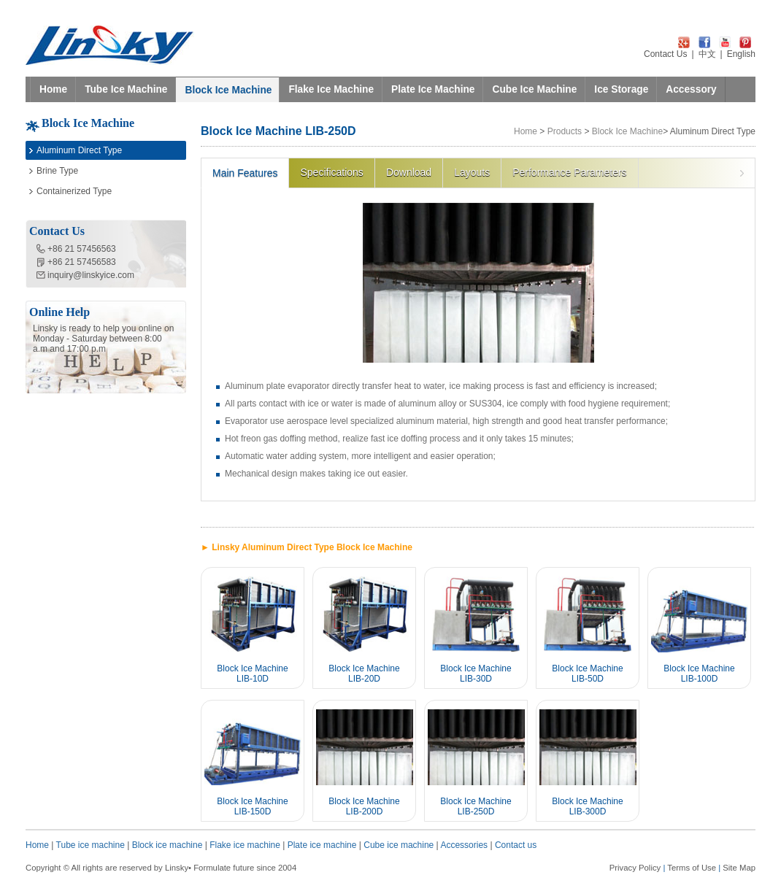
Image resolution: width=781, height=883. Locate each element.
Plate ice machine (322, 845)
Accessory (691, 89)
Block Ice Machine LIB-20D (363, 673)
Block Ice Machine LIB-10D (252, 673)
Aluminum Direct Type (79, 150)
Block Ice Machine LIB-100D (698, 673)
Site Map (739, 867)
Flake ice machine (244, 845)
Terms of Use (691, 867)
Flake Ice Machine (331, 89)
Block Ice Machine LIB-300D (587, 806)
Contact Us (665, 54)
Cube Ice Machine (534, 89)
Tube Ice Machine (126, 89)
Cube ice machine (398, 845)
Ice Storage (621, 89)
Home (53, 89)
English (741, 54)
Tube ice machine (90, 845)
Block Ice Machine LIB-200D (363, 806)
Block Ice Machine (228, 90)
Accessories (464, 845)
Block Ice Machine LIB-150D (252, 806)
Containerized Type (74, 191)
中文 (707, 54)
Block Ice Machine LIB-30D (475, 673)
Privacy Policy (635, 867)
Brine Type (57, 171)
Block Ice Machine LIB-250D (475, 806)
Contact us (515, 845)
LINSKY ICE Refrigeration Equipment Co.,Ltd (110, 45)
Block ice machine (167, 845)
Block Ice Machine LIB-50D (587, 673)
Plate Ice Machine (432, 89)
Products (564, 131)
